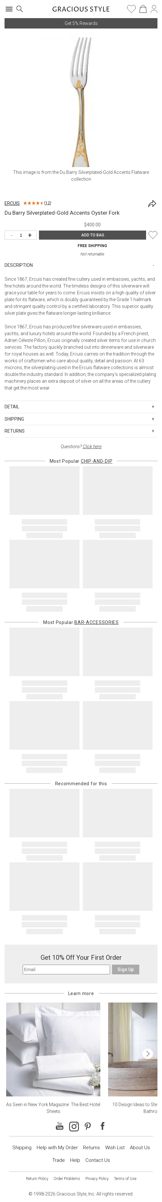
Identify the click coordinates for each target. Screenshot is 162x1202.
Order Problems (67, 1178)
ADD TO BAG (92, 235)
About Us (140, 1148)
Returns (91, 1148)
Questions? (81, 446)
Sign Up (126, 969)
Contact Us (97, 1160)
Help (75, 1160)
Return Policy (37, 1178)
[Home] (81, 11)
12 (47, 203)
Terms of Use (125, 1178)
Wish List (115, 1148)
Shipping (21, 1148)
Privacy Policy (97, 1178)
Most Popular (81, 461)
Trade (58, 1160)
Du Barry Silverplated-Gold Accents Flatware (104, 172)
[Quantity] (22, 235)
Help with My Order (57, 1148)
